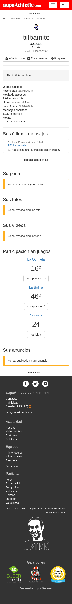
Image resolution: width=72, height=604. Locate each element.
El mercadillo (13, 483)
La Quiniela (36, 259)
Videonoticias (14, 431)
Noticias (10, 427)
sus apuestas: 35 (36, 278)
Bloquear (58, 58)
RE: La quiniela (17, 145)
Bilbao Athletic (14, 456)
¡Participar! (36, 334)
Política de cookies (55, 512)
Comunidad (15, 18)
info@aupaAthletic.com (19, 412)
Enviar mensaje (37, 58)
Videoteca (12, 491)
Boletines (11, 439)
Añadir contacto (15, 58)
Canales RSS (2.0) (18, 406)
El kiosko (11, 435)
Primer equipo (14, 452)
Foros (9, 479)
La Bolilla (36, 287)
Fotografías (12, 487)
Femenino (12, 466)
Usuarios (28, 18)
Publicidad (12, 402)
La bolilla (11, 498)
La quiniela (12, 502)
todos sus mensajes (36, 159)
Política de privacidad (32, 508)
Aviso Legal (12, 508)
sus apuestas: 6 (35, 306)
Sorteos (36, 315)
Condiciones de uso (55, 508)
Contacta (11, 398)
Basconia (11, 460)
